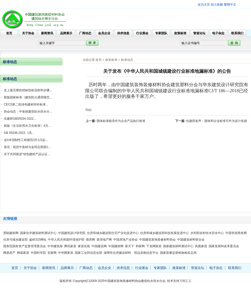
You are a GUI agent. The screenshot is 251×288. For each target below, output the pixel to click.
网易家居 (23, 253)
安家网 (52, 253)
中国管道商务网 (236, 233)
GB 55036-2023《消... (19, 133)
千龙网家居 (154, 246)
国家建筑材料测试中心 (178, 246)
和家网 (140, 246)
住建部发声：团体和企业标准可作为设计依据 (216, 121)
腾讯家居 (70, 246)
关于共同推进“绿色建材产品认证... (27, 154)
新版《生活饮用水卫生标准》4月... (27, 126)
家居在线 (84, 246)
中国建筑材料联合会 (191, 239)
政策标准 (180, 33)
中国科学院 (38, 253)
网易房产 (9, 253)
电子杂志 (218, 33)
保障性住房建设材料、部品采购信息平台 (131, 253)
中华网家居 (65, 253)
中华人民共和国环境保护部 (66, 239)
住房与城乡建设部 (15, 239)
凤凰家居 (201, 246)
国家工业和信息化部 (88, 253)
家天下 (129, 246)
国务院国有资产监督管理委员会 (24, 246)
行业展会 (142, 33)
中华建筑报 (55, 246)
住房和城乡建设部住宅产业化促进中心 (113, 233)
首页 (9, 33)
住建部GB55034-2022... (20, 118)
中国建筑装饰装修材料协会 (157, 239)
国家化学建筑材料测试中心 (38, 233)
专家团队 (161, 33)
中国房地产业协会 (125, 239)
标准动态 (127, 60)
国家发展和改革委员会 (224, 246)
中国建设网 (99, 246)
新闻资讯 (47, 33)
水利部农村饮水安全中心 (207, 233)
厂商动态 (85, 33)
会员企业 (104, 33)
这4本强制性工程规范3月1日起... (26, 140)
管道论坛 (199, 33)
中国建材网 (115, 246)
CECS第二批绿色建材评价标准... (26, 104)
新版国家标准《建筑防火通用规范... (28, 97)
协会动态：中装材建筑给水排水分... (28, 111)
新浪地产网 (104, 239)
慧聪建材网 (11, 233)
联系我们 (237, 33)
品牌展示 (66, 33)
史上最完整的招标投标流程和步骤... (28, 90)
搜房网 (90, 239)
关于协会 (28, 33)
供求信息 (123, 33)
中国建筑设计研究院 (71, 233)
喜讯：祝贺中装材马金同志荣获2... (27, 147)
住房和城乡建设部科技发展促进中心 (164, 233)
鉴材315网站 (37, 239)
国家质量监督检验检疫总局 (178, 253)
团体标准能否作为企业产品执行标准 (121, 121)
